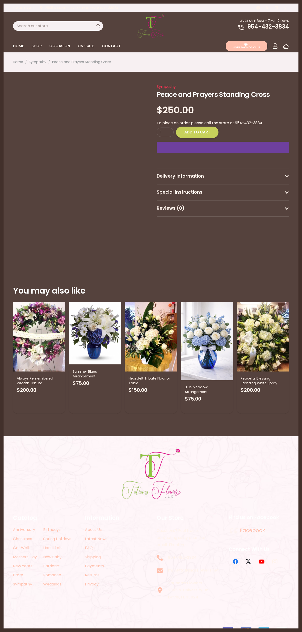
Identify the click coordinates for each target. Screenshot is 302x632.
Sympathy (37, 62)
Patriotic (51, 566)
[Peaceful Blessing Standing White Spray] (263, 337)
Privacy (92, 584)
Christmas (22, 539)
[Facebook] (258, 8)
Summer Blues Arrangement (85, 374)
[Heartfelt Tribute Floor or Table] (151, 337)
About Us (93, 529)
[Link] (275, 46)
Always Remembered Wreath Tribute (35, 380)
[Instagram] (285, 8)
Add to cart (197, 132)
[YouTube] (261, 561)
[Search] (98, 26)
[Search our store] (58, 26)
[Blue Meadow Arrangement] (207, 341)
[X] (267, 8)
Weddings (52, 584)
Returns (92, 575)
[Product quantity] (165, 132)
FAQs (90, 548)
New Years (22, 566)
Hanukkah (52, 548)
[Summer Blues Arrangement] (95, 333)
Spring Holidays (57, 539)
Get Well (21, 548)
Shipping (93, 557)
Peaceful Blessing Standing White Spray (259, 380)
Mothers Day (25, 557)
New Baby (52, 557)
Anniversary (24, 529)
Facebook (252, 530)
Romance (52, 575)
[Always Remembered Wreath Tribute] (39, 337)
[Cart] (286, 46)
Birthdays (52, 529)
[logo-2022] (151, 26)
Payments (94, 566)
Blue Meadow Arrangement (196, 389)
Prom (18, 575)
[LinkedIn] (276, 8)
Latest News (96, 539)
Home (18, 62)
